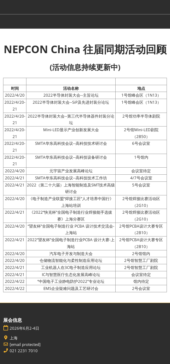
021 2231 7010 (24, 350)
